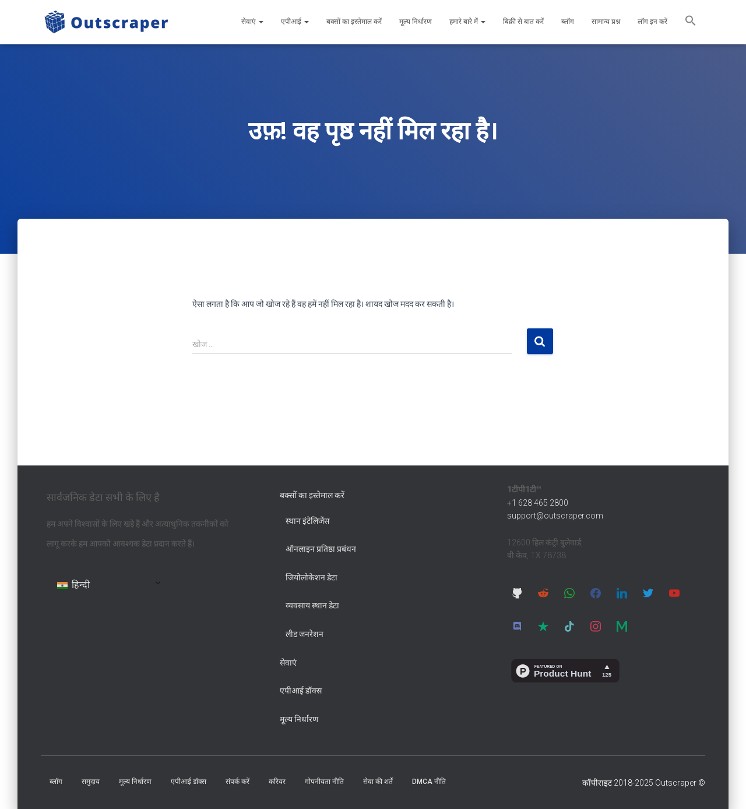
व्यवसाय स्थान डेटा (312, 605)
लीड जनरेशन (304, 634)
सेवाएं (252, 21)
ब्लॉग (567, 21)
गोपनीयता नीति (324, 782)
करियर (277, 782)
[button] (690, 22)
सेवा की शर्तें (378, 782)
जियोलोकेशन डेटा (311, 577)
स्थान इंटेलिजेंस (307, 521)
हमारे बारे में (467, 21)
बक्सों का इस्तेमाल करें (354, 21)
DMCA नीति (429, 782)
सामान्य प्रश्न (606, 21)
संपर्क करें (237, 782)
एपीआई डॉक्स (301, 690)
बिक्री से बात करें (523, 21)
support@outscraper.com (555, 515)
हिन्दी (73, 584)
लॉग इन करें (652, 21)
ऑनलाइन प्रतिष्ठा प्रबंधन (321, 549)
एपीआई (295, 21)
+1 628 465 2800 (537, 502)
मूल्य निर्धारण (415, 21)
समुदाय (91, 782)
